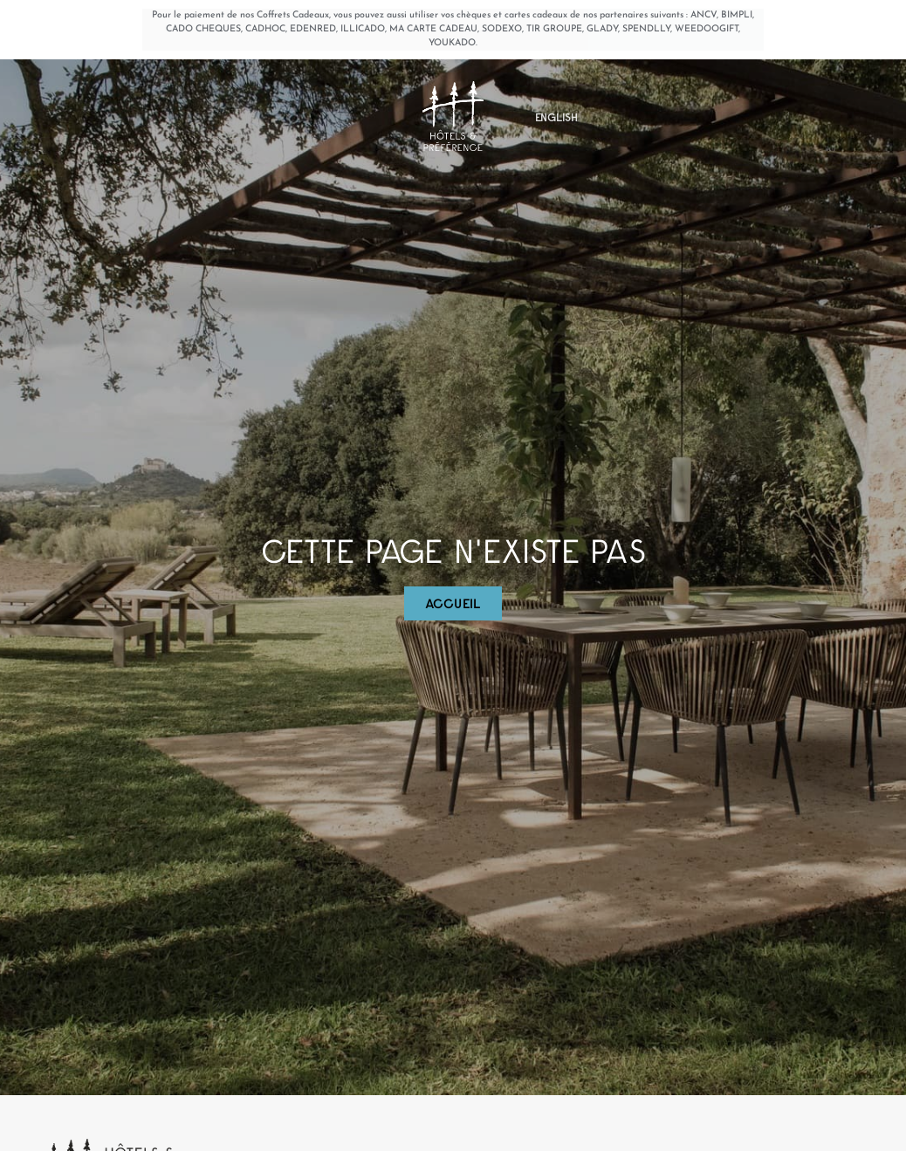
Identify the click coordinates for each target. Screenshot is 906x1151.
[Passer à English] (556, 122)
